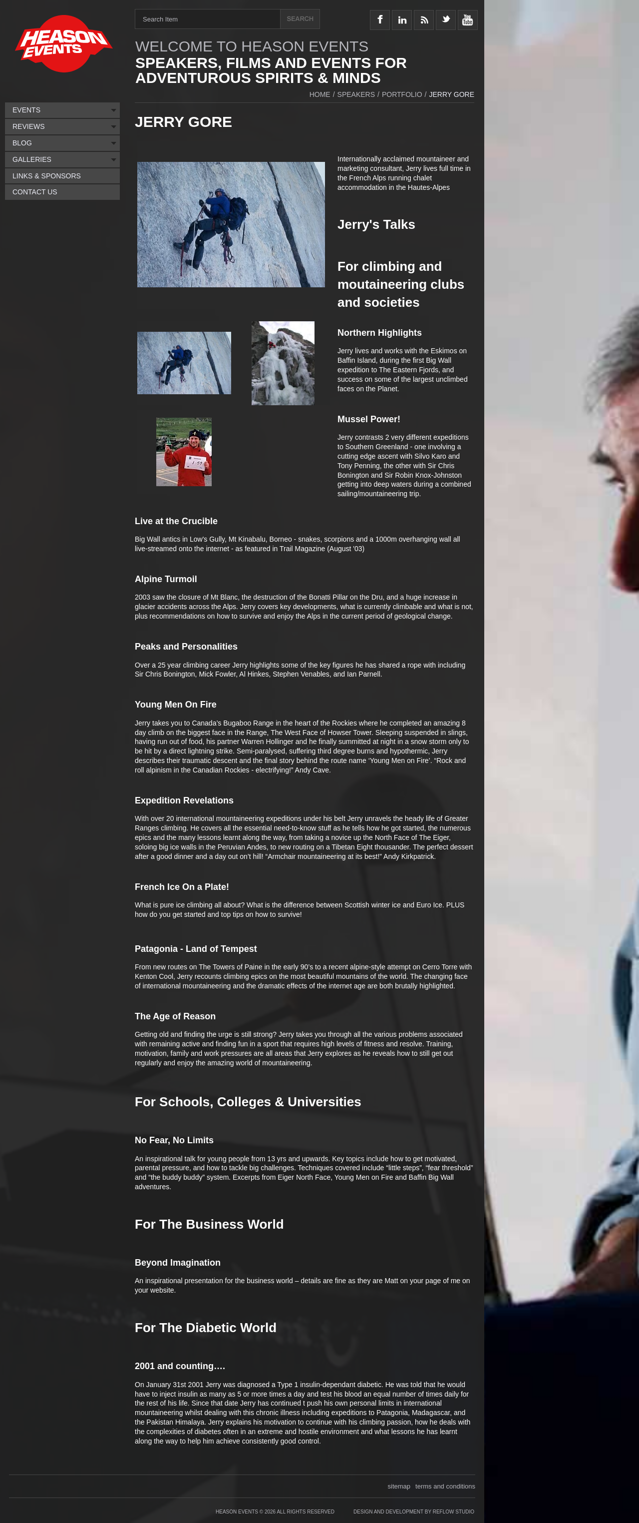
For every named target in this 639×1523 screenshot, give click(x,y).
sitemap (399, 1486)
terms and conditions (445, 1486)
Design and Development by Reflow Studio (413, 1512)
